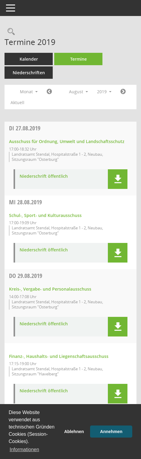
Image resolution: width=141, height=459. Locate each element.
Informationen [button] (24, 449)
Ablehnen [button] (74, 431)
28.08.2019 (25, 202)
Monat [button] (29, 91)
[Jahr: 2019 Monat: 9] (123, 91)
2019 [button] (104, 91)
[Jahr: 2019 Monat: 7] (49, 91)
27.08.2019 (24, 128)
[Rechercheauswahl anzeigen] (10, 32)
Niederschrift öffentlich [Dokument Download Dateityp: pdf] (44, 176)
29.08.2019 (25, 276)
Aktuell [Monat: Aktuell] (17, 102)
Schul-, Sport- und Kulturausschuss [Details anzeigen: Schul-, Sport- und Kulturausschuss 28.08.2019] (45, 215)
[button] (117, 179)
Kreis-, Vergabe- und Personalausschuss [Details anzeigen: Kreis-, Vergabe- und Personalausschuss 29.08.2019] (50, 289)
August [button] (78, 91)
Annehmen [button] (111, 431)
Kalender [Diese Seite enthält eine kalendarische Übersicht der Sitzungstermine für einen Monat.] (29, 59)
